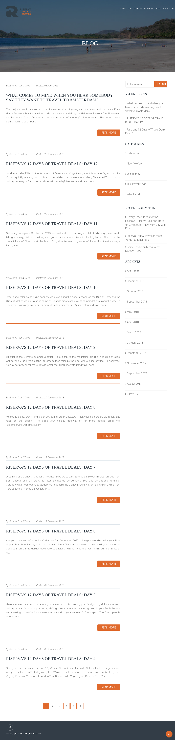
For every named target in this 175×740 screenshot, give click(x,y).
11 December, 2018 (54, 521)
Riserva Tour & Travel (19, 85)
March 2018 (133, 332)
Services (149, 9)
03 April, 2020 (51, 85)
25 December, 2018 (54, 154)
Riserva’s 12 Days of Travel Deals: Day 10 (52, 287)
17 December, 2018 (54, 457)
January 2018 (134, 342)
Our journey (132, 173)
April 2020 (132, 270)
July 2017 (131, 394)
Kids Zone (132, 153)
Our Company (135, 9)
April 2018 (132, 322)
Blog (158, 9)
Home (123, 9)
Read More (108, 132)
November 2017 (135, 363)
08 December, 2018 (54, 585)
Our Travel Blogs (135, 184)
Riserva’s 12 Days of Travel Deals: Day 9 (51, 347)
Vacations (168, 9)
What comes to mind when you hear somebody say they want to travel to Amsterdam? (59, 97)
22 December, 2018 (54, 278)
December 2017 (135, 353)
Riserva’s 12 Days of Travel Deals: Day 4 (51, 658)
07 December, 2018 (54, 649)
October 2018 (134, 291)
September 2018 (136, 301)
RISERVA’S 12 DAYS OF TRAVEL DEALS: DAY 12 (52, 164)
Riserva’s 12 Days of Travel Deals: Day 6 (51, 531)
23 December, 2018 (54, 214)
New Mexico (133, 163)
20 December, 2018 (54, 397)
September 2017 (136, 373)
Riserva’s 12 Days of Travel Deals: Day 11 (51, 223)
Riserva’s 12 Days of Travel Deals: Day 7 (51, 467)
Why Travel (132, 194)
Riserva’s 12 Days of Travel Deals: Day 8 (51, 407)
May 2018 (132, 311)
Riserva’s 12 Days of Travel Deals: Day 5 (51, 595)
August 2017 (133, 383)
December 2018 (135, 281)
